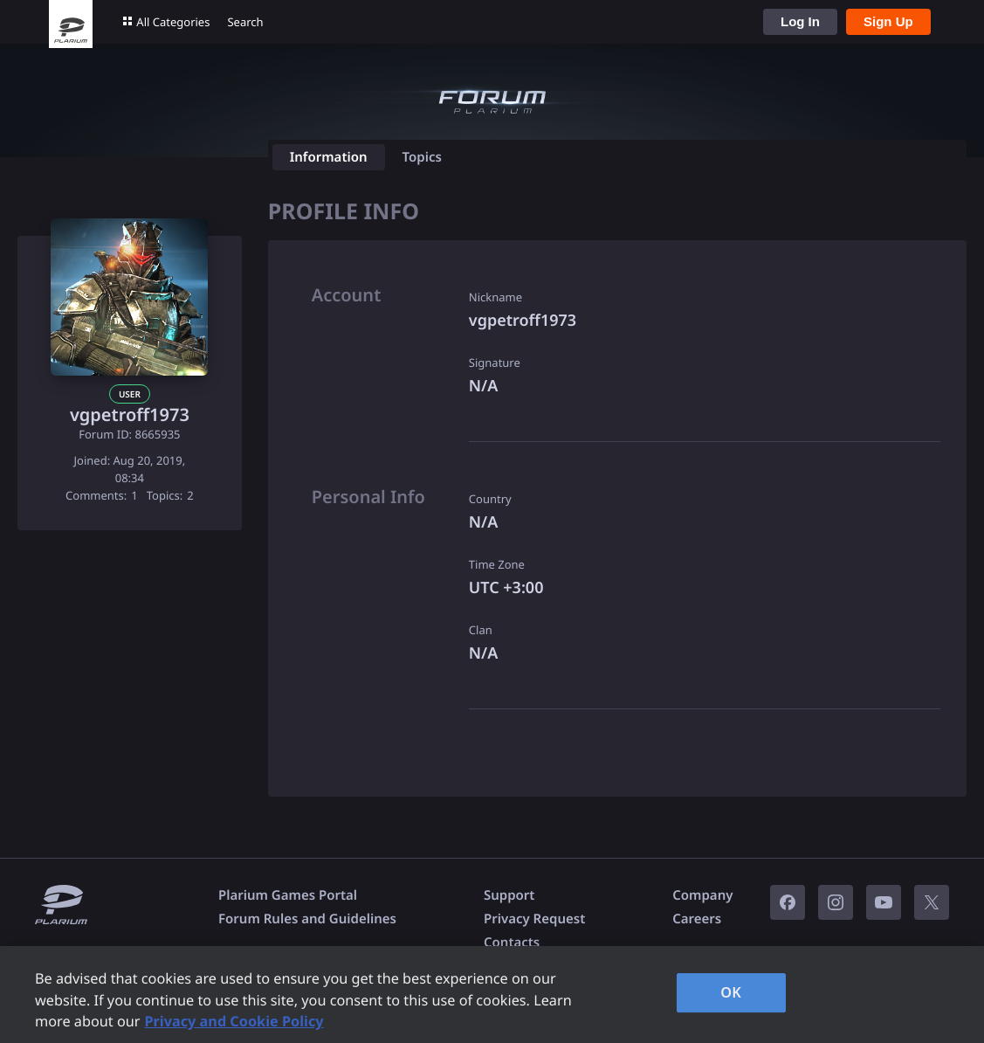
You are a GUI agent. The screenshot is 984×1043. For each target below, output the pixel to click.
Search (245, 22)
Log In (800, 21)
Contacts (512, 942)
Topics (422, 157)
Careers (696, 919)
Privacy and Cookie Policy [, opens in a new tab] (233, 1021)
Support (509, 895)
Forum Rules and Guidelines (307, 919)
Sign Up (888, 21)
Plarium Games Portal (287, 895)
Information (329, 157)
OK (730, 992)
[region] (492, 994)
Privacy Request (534, 919)
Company (702, 895)
